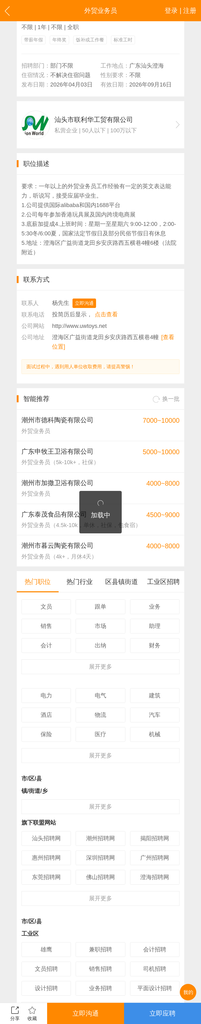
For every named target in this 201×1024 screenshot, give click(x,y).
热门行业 (79, 581)
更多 (100, 666)
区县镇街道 (121, 581)
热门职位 (38, 581)
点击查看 (106, 314)
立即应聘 (162, 1013)
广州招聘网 (154, 857)
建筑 (154, 695)
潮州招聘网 (100, 838)
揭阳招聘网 (154, 838)
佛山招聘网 (100, 877)
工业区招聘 (163, 581)
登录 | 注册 (180, 10)
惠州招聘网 (46, 857)
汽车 (154, 715)
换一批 (166, 399)
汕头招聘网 (46, 838)
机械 (154, 734)
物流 (100, 715)
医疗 (100, 734)
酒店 (46, 715)
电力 (46, 695)
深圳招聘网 (100, 857)
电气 (100, 695)
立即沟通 (84, 303)
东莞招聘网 (46, 877)
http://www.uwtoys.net (79, 326)
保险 (46, 734)
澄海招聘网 (154, 877)
